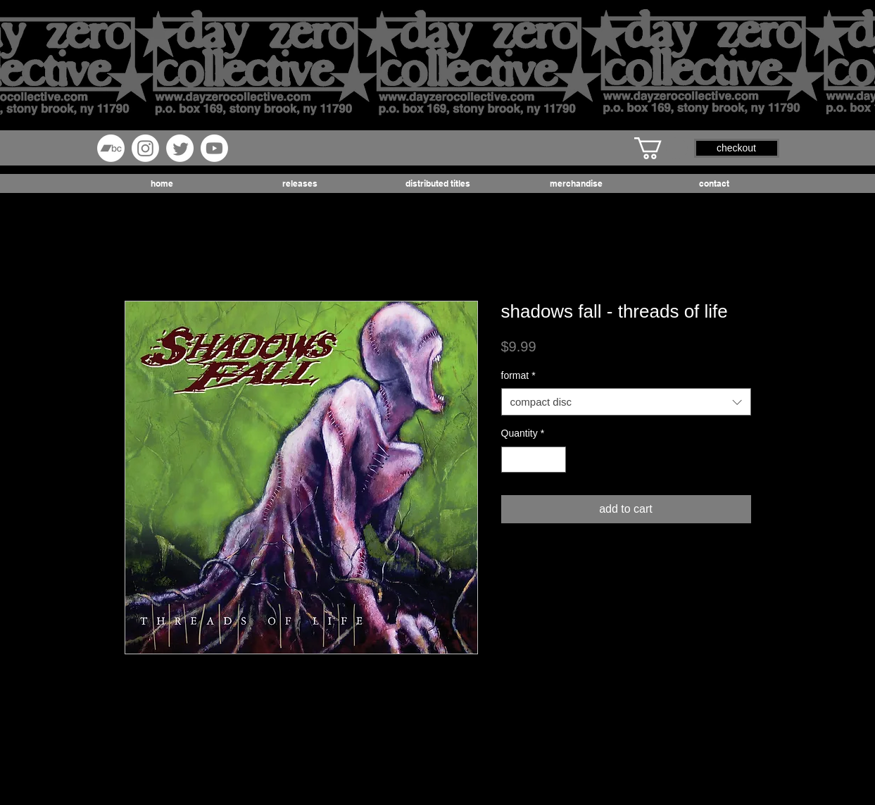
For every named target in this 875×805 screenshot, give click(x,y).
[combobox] (626, 402)
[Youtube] (214, 148)
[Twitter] (180, 148)
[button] (661, 148)
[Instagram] (145, 148)
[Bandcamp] (111, 148)
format (518, 375)
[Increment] (555, 459)
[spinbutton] (533, 459)
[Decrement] (512, 459)
